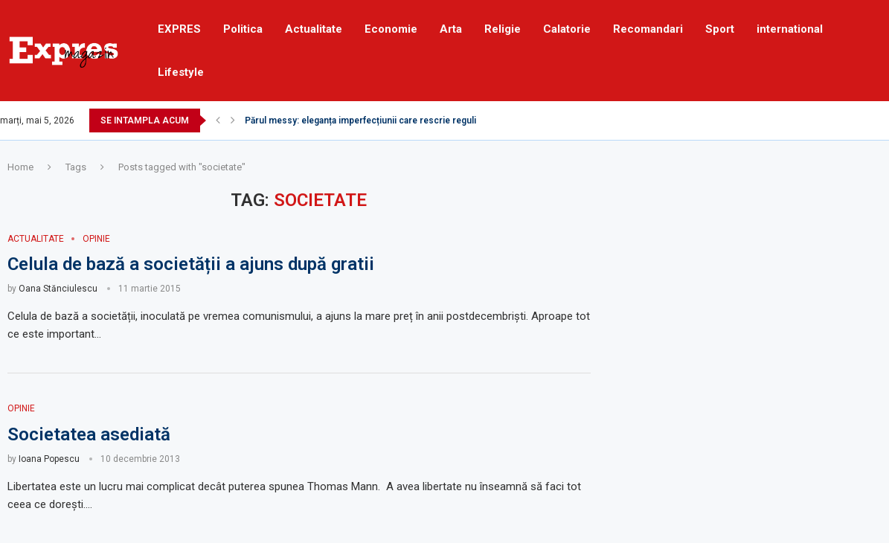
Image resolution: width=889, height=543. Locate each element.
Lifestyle (181, 72)
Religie (502, 29)
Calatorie (567, 29)
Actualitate (313, 29)
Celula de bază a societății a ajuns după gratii (190, 264)
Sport (719, 29)
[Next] (233, 120)
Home (20, 167)
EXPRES (179, 29)
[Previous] (218, 120)
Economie (391, 29)
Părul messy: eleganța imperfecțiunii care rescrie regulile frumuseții (387, 120)
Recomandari (648, 29)
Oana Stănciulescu (58, 288)
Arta (451, 29)
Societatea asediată (88, 434)
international (790, 29)
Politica (243, 29)
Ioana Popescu (49, 459)
